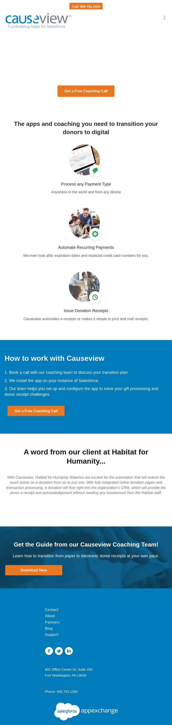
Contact (51, 610)
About (50, 616)
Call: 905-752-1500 (86, 6)
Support (52, 635)
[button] (86, 91)
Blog (49, 628)
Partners (52, 622)
